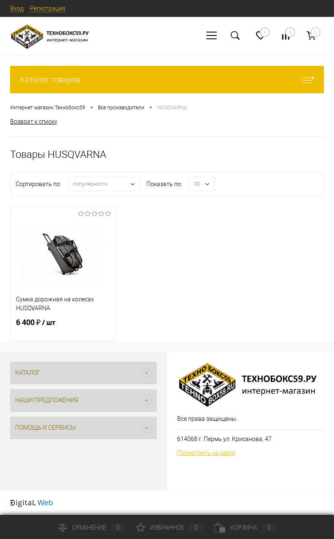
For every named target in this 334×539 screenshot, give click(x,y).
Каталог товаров (167, 79)
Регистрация (47, 8)
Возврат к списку (33, 121)
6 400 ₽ (62, 327)
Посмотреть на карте (206, 453)
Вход (17, 8)
